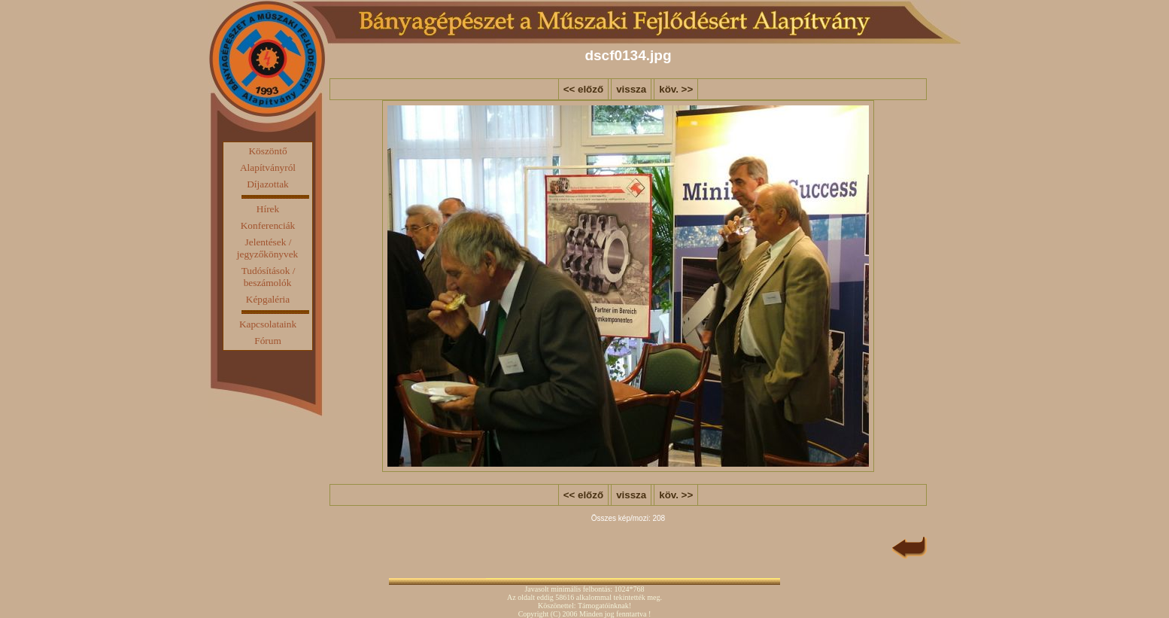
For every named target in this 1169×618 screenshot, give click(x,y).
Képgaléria (268, 299)
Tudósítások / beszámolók (268, 276)
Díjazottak (268, 184)
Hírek (268, 209)
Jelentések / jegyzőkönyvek (267, 248)
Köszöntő (267, 151)
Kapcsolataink (267, 324)
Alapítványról (268, 167)
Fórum (267, 340)
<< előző (583, 89)
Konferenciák (268, 225)
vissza (631, 89)
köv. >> (676, 89)
